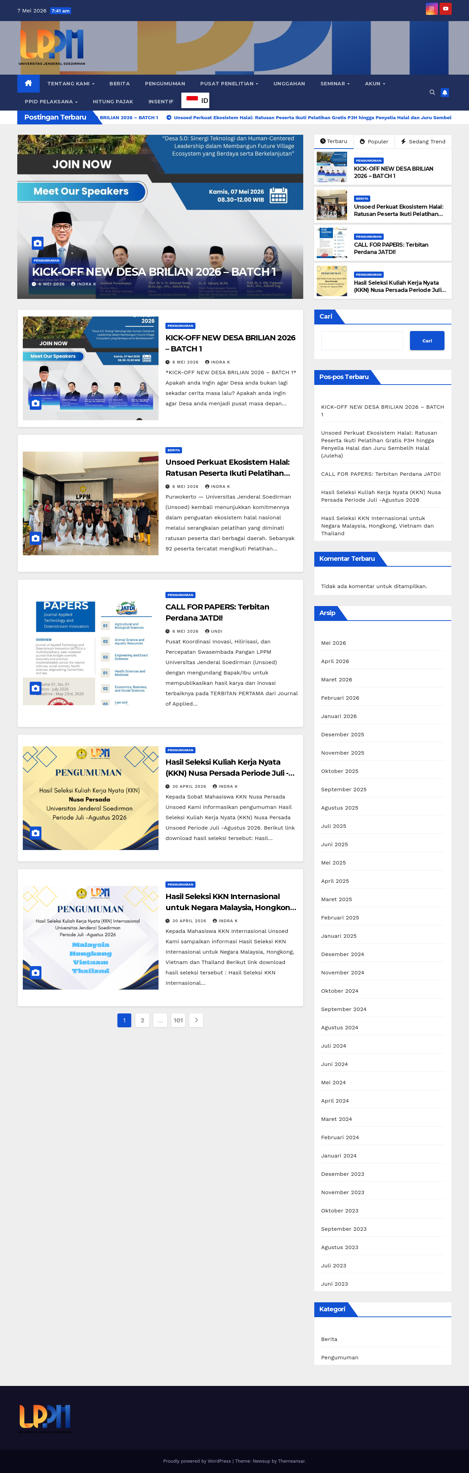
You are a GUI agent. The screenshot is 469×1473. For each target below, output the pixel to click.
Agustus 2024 (339, 1027)
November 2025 (342, 752)
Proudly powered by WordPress (197, 1461)
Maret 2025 (336, 899)
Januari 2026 (339, 716)
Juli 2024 (333, 1045)
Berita (119, 84)
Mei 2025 (333, 862)
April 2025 (335, 881)
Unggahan (289, 84)
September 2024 (344, 1009)
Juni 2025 (334, 844)
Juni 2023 (334, 1284)
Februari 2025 (340, 917)
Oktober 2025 (339, 771)
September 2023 (344, 1229)
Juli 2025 (333, 826)
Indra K (83, 284)
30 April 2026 (190, 786)
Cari (326, 316)
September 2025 (344, 789)
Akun (373, 84)
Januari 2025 (339, 936)
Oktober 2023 (339, 1210)
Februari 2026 (340, 698)
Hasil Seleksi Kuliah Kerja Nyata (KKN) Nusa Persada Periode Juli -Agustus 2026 (399, 290)
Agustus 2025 (339, 807)
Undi (214, 631)
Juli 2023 (333, 1265)
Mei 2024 (333, 1082)
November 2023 (342, 1192)
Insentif (161, 101)
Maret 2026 (336, 679)
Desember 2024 (342, 954)
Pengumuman (165, 84)
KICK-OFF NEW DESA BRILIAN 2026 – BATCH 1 (154, 271)
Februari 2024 (340, 1137)
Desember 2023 (342, 1174)
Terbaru (333, 141)
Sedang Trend (423, 141)
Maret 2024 (336, 1119)
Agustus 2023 (339, 1247)
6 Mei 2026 (53, 284)
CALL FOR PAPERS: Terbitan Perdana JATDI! (391, 248)
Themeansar (291, 1461)
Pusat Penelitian (227, 84)
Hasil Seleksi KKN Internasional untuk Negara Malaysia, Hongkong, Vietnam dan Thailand (231, 907)
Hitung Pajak (113, 101)
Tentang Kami (69, 84)
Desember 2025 (342, 734)
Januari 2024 (339, 1155)
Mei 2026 (333, 643)
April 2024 (335, 1100)
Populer (374, 141)
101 (178, 1020)
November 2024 (342, 972)
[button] (432, 92)
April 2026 (335, 661)
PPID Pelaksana (50, 101)
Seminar (333, 84)
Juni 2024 (334, 1064)
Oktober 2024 (339, 991)
